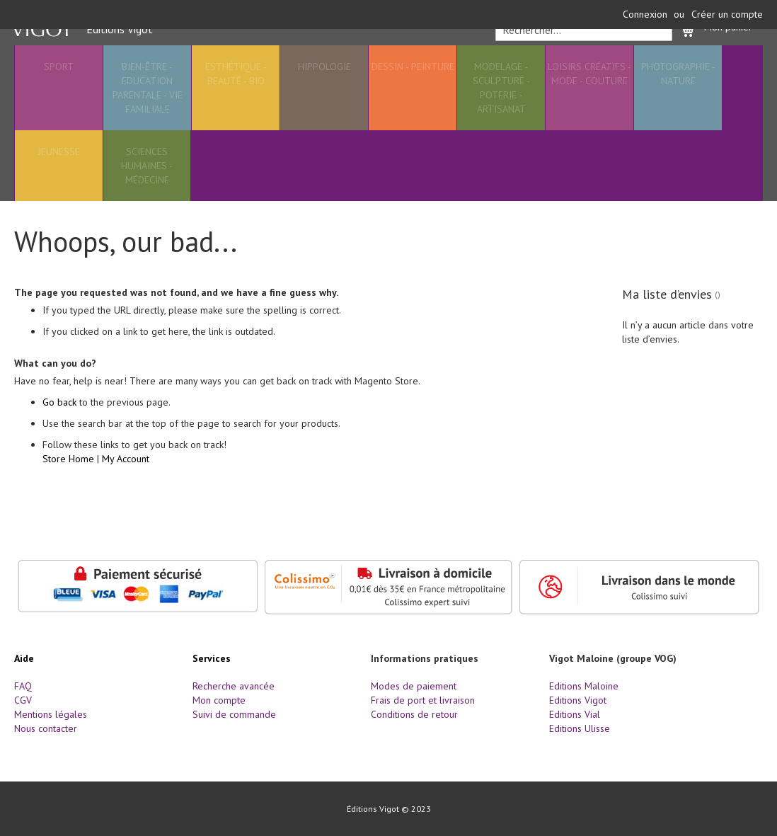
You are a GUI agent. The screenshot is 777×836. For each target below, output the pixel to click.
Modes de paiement (413, 686)
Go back (59, 436)
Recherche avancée (233, 686)
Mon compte (219, 700)
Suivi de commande (234, 714)
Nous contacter (45, 728)
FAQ (23, 686)
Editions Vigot (577, 700)
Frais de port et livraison (423, 700)
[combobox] (581, 61)
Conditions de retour (414, 714)
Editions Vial (574, 714)
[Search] (656, 61)
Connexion (645, 14)
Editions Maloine (583, 686)
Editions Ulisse (579, 728)
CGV (23, 700)
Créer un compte (727, 14)
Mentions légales (50, 714)
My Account (125, 492)
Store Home (68, 492)
